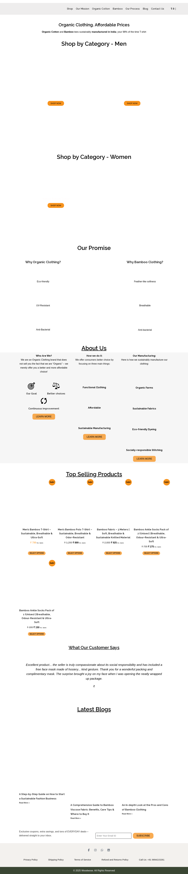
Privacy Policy (20, 859)
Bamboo (118, 8)
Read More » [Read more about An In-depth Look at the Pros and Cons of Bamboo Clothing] (127, 814)
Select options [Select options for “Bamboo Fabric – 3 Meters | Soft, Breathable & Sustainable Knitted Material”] (113, 553)
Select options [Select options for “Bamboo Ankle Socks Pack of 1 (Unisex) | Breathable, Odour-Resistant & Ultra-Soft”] (37, 634)
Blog (145, 8)
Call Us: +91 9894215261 (161, 859)
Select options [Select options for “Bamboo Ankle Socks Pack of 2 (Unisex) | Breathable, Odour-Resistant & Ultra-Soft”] (151, 553)
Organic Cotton (101, 8)
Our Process (133, 8)
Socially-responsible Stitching (144, 450)
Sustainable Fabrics (144, 408)
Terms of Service (82, 859)
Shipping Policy (51, 859)
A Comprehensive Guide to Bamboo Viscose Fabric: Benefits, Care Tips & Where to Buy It (92, 809)
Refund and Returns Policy (119, 859)
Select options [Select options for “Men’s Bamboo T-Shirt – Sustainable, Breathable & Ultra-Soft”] (37, 553)
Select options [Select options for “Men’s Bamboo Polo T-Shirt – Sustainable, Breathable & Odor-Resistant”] (75, 553)
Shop (70, 8)
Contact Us (157, 8)
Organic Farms (144, 387)
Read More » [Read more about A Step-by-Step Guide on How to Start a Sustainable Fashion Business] (24, 803)
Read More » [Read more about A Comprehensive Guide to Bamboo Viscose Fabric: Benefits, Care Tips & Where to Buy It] (75, 818)
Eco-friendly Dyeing (144, 429)
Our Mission (82, 8)
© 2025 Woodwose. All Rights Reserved (94, 870)
